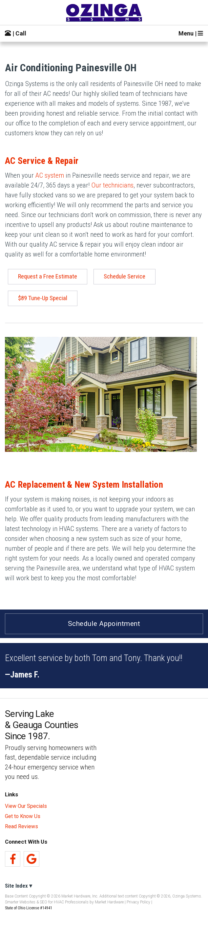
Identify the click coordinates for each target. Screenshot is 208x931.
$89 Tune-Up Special (42, 298)
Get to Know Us (22, 816)
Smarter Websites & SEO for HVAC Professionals (47, 902)
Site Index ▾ (18, 886)
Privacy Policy (138, 902)
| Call (16, 33)
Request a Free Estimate (47, 276)
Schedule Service (124, 276)
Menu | (190, 33)
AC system (49, 175)
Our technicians (112, 185)
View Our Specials (26, 806)
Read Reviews (21, 826)
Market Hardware (109, 902)
